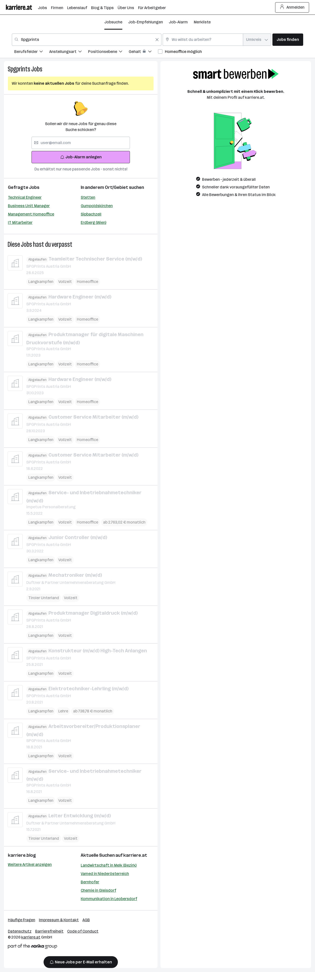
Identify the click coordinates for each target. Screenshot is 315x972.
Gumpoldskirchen (97, 205)
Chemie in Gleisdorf (98, 890)
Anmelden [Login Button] (292, 7)
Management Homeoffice (31, 214)
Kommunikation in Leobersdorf (109, 898)
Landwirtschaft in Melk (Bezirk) (109, 865)
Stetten (88, 197)
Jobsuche (113, 22)
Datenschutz (20, 931)
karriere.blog (22, 855)
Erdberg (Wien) (93, 222)
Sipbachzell (91, 214)
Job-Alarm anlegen (81, 157)
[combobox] (86, 39)
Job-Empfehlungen (145, 22)
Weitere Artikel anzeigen (30, 864)
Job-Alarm (178, 22)
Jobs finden (288, 39)
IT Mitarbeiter (20, 222)
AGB (86, 920)
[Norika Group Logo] (32, 947)
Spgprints (19, 69)
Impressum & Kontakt (59, 920)
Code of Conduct (82, 931)
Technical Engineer (25, 197)
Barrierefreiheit (49, 931)
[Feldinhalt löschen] (157, 39)
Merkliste (202, 22)
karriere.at (135, 855)
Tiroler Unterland (43, 597)
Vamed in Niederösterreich (105, 873)
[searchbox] (81, 143)
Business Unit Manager (29, 205)
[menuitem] (31, 52)
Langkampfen (40, 281)
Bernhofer (90, 882)
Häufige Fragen (21, 920)
